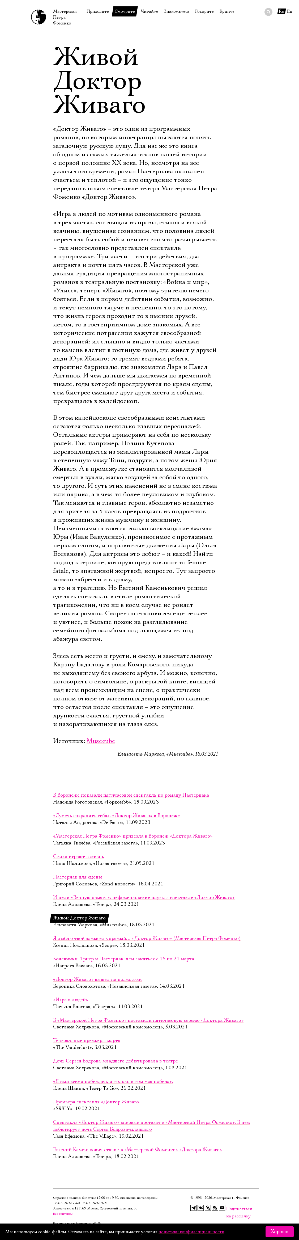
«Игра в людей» (70, 1000)
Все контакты (62, 1214)
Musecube (101, 741)
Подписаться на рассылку (229, 1209)
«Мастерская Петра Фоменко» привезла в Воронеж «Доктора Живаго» (132, 836)
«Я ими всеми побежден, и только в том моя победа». (113, 1082)
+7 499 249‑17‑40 (66, 1203)
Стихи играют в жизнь (78, 857)
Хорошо (279, 1232)
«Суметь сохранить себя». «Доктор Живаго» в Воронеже (116, 816)
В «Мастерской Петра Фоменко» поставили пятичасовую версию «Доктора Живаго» (148, 1020)
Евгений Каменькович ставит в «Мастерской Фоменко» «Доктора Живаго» (137, 1150)
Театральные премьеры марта (86, 1041)
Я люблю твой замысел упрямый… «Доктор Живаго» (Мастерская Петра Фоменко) (147, 938)
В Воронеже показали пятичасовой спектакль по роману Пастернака (131, 795)
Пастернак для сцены (77, 877)
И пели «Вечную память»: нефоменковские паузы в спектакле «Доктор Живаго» (144, 898)
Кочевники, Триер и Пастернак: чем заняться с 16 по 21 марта (123, 959)
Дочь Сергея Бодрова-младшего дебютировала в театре (115, 1061)
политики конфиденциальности (191, 1231)
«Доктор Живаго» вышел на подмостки (97, 979)
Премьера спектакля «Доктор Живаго (96, 1102)
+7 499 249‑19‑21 (94, 1203)
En (289, 11)
